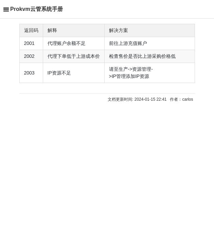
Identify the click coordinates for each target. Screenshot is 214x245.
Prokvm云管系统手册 (36, 9)
